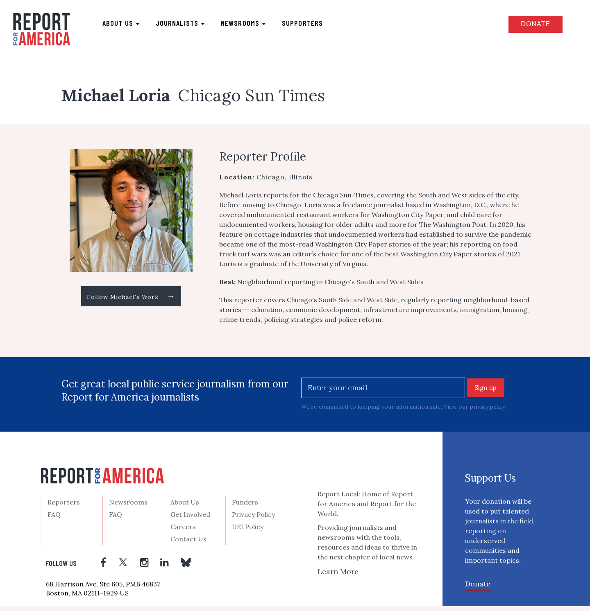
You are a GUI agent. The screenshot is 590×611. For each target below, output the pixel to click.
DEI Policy (247, 531)
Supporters (308, 24)
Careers (183, 531)
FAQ (54, 519)
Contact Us (188, 544)
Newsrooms (249, 24)
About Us (184, 507)
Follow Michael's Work (131, 302)
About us (127, 24)
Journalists (186, 24)
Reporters (64, 507)
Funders (245, 507)
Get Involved (190, 519)
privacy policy (488, 411)
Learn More (338, 576)
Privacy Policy (253, 519)
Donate (527, 26)
